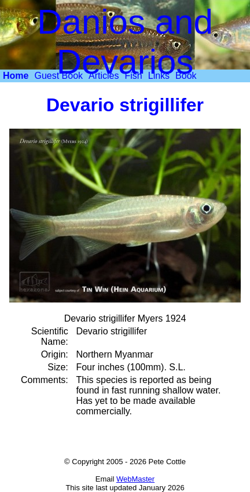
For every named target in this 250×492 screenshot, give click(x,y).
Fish (133, 76)
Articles (104, 76)
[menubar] (100, 76)
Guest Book (58, 76)
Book (185, 76)
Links (159, 76)
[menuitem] (15, 76)
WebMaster (135, 479)
